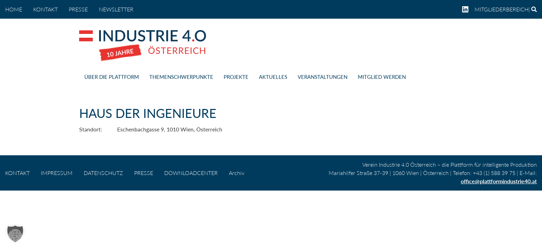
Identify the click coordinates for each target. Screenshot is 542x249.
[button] (15, 234)
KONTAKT (45, 9)
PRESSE (78, 9)
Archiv (236, 172)
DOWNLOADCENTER (191, 172)
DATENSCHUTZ (103, 172)
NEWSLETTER (116, 9)
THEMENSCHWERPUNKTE (181, 77)
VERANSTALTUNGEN (322, 77)
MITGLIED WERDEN (382, 77)
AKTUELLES (273, 77)
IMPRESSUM (57, 172)
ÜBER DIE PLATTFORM (111, 77)
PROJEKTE (236, 77)
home (13, 9)
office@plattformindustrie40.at (499, 181)
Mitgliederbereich (502, 9)
